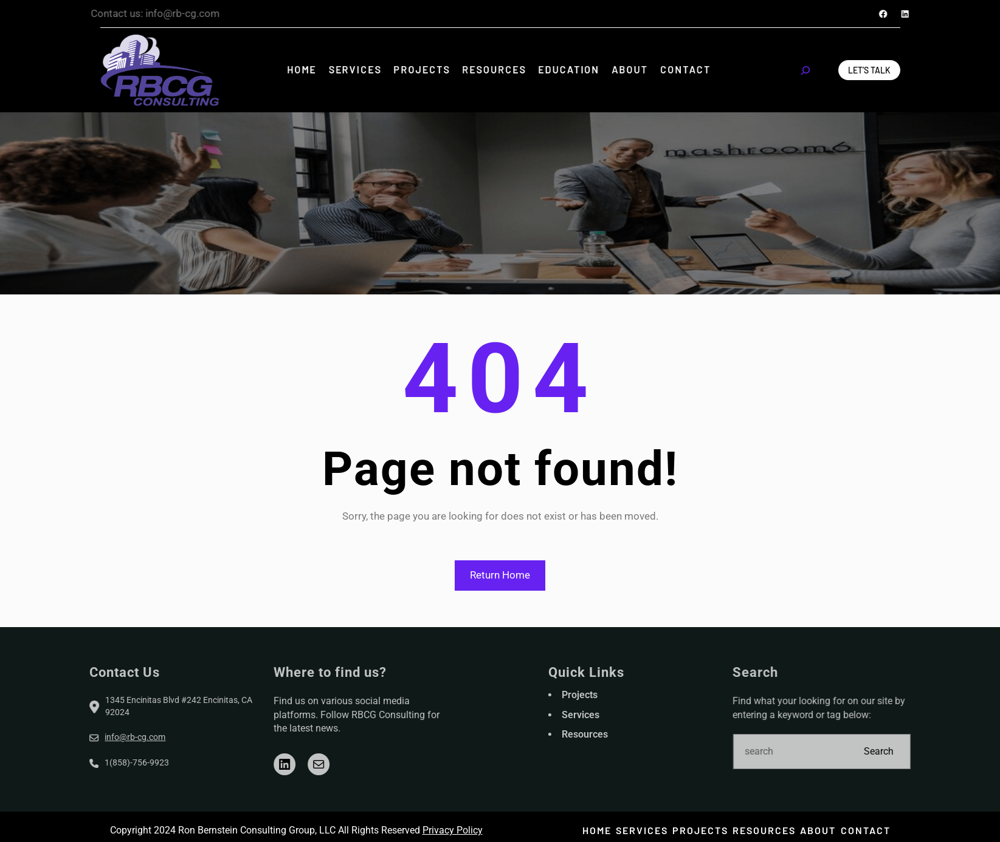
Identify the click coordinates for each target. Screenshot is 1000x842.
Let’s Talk (869, 70)
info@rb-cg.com (93, 737)
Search (921, 751)
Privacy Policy (452, 830)
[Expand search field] (805, 70)
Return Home (500, 575)
